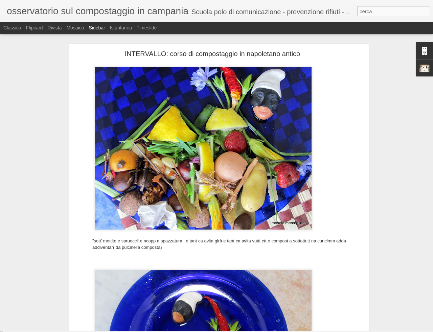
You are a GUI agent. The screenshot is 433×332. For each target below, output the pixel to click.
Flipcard (34, 27)
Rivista (54, 27)
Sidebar (97, 27)
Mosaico (75, 27)
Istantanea (121, 27)
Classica (12, 27)
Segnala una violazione (265, 328)
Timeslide (147, 27)
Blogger (237, 328)
